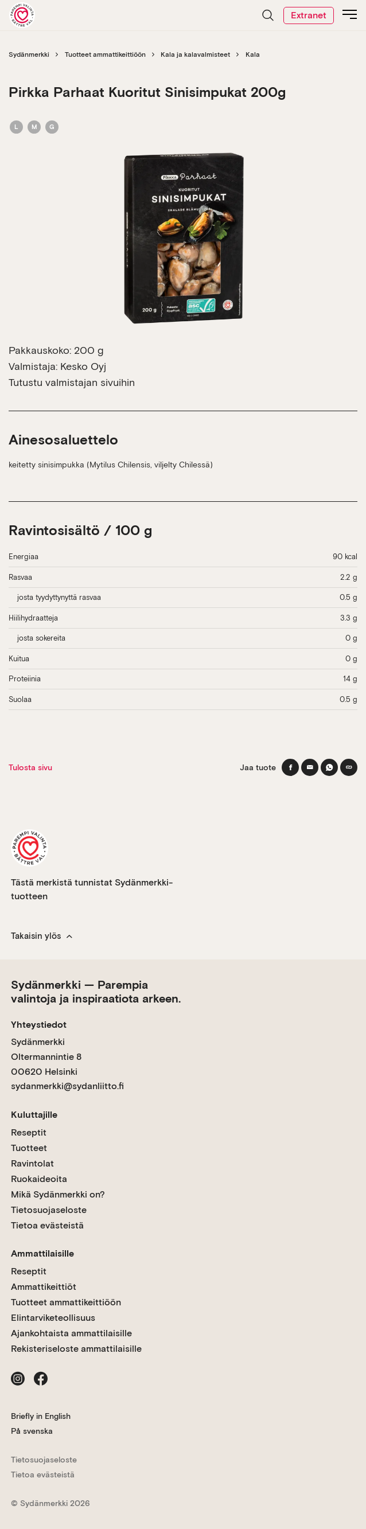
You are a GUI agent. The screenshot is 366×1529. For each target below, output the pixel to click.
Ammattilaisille (42, 1253)
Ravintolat (32, 1163)
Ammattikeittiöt (43, 1286)
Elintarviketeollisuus (53, 1317)
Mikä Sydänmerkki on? (58, 1194)
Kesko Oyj (83, 366)
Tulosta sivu (30, 767)
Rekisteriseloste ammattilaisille (76, 1348)
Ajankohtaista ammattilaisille (71, 1333)
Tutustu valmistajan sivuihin (72, 382)
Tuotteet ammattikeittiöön (105, 54)
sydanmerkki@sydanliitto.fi (67, 1086)
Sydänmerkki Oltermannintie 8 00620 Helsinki (46, 1056)
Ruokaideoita (39, 1178)
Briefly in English (41, 1416)
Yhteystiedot (39, 1024)
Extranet (308, 15)
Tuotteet (29, 1147)
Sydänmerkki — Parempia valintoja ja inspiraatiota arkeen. (96, 991)
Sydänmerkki (29, 54)
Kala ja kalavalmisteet (195, 54)
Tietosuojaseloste (49, 1209)
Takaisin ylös (41, 936)
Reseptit (28, 1132)
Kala (253, 54)
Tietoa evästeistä (47, 1225)
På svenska (32, 1431)
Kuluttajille (34, 1114)
